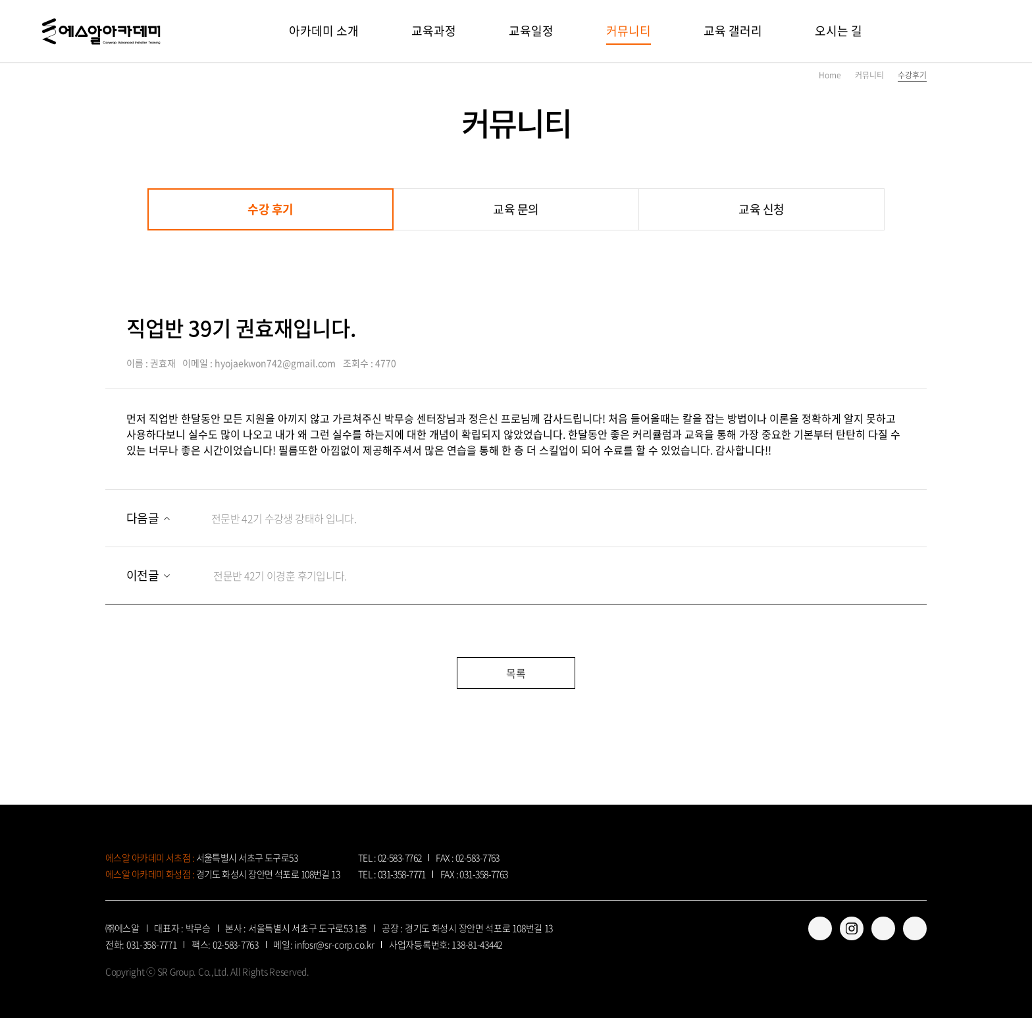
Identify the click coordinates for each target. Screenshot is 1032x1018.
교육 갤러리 (733, 31)
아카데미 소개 (324, 31)
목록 (516, 673)
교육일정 (531, 31)
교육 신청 (761, 209)
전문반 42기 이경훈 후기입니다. (236, 575)
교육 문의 (516, 209)
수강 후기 (270, 209)
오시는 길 (838, 31)
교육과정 (433, 31)
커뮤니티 (628, 31)
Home (830, 75)
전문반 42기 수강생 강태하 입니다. (241, 518)
